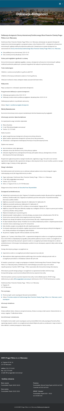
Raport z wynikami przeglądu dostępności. (17, 105)
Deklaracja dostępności (43, 407)
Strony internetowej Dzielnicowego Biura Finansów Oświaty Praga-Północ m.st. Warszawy (36, 48)
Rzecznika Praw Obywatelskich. (28, 187)
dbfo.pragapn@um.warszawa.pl (22, 279)
